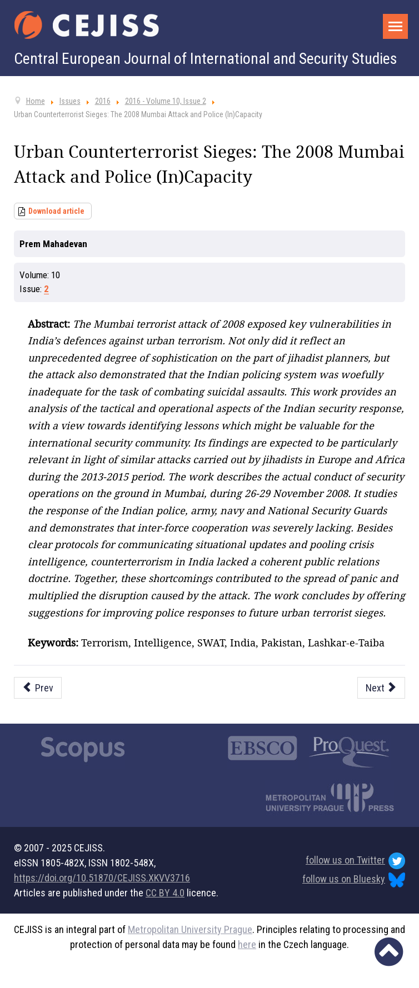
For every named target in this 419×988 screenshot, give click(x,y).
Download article (56, 211)
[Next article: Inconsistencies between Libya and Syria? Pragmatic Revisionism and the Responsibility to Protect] (381, 688)
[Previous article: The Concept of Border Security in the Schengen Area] (38, 688)
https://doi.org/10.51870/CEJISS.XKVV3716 (102, 878)
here (247, 944)
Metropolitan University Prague (190, 929)
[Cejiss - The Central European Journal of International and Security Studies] (86, 25)
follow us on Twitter (355, 860)
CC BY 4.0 (165, 893)
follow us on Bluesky (353, 879)
